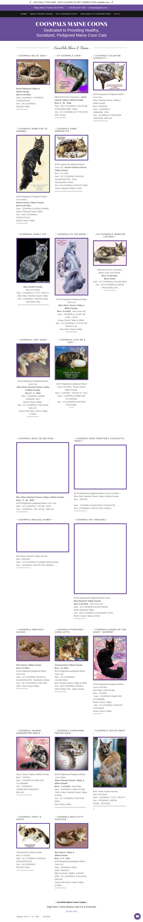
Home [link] (24, 14)
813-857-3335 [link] (71, 912)
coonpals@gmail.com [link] (97, 8)
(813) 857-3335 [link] (79, 8)
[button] (118, 14)
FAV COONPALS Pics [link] (66, 14)
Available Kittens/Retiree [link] (96, 14)
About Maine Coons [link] (41, 14)
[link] (71, 25)
